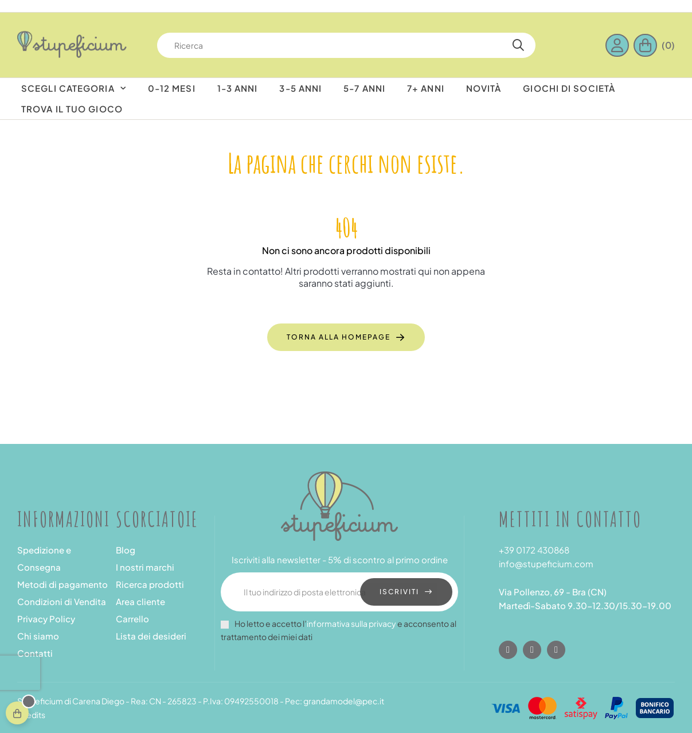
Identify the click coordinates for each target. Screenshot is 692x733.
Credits (31, 714)
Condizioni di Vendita (61, 601)
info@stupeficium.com (546, 563)
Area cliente (140, 601)
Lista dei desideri (151, 635)
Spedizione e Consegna (44, 558)
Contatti (35, 653)
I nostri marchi (145, 567)
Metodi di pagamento (62, 584)
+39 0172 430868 (534, 549)
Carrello (132, 618)
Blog (125, 549)
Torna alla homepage (338, 337)
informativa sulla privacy (351, 623)
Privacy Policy (46, 618)
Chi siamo (38, 635)
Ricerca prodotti (150, 584)
